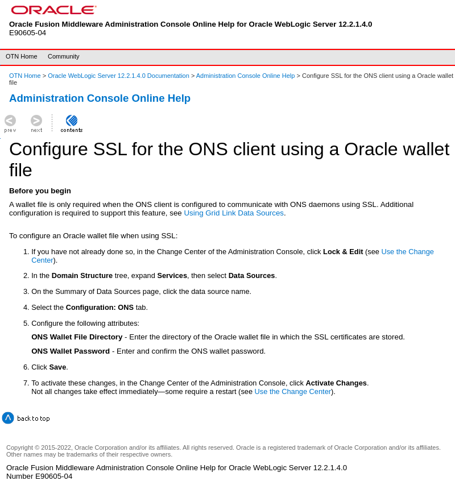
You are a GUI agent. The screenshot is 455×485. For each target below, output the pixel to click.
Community (64, 56)
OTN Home (22, 56)
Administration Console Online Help (245, 75)
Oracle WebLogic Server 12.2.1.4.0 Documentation (119, 75)
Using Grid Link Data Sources (234, 213)
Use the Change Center (293, 391)
